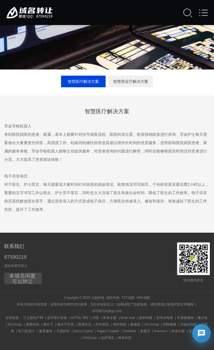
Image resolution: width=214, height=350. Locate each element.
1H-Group (151, 324)
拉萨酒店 (107, 338)
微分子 (48, 324)
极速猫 (135, 324)
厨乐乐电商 (164, 318)
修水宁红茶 (65, 324)
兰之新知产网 (33, 318)
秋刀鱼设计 (26, 331)
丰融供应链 (188, 324)
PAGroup (90, 338)
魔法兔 (203, 318)
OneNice (129, 331)
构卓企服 (109, 318)
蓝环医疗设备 (57, 318)
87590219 (15, 257)
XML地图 (143, 298)
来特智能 (119, 324)
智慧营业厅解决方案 (130, 81)
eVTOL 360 (79, 318)
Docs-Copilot (83, 331)
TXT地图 (128, 298)
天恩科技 (63, 331)
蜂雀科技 (125, 338)
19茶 (95, 318)
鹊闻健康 (169, 324)
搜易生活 (84, 324)
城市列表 (113, 298)
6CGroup (15, 324)
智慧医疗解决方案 (83, 81)
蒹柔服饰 (45, 331)
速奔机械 (145, 318)
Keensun (160, 331)
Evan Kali (128, 318)
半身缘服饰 (185, 318)
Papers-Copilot (108, 331)
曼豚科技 (32, 324)
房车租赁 (102, 324)
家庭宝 (145, 331)
